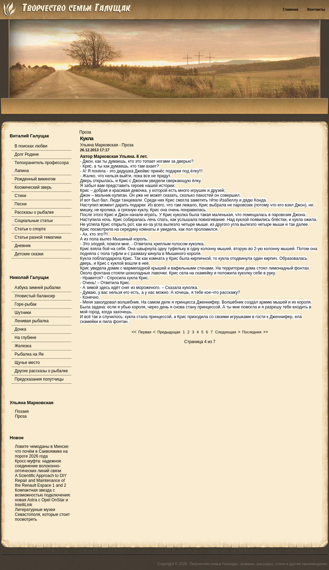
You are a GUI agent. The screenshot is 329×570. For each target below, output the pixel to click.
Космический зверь (33, 187)
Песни (21, 204)
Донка (20, 329)
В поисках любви (31, 146)
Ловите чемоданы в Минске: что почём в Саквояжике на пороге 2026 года (42, 451)
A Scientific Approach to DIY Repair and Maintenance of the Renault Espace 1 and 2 (40, 480)
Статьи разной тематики (38, 237)
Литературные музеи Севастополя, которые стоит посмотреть (42, 514)
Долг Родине (27, 154)
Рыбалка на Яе (29, 354)
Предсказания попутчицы (39, 379)
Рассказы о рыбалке (34, 212)
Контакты (316, 9)
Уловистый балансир (35, 295)
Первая (144, 332)
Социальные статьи (34, 220)
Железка (23, 345)
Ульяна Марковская (99, 145)
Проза (127, 145)
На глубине (25, 337)
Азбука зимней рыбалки (38, 287)
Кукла (86, 138)
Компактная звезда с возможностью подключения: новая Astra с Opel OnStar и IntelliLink (43, 497)
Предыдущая (168, 332)
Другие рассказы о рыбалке (41, 370)
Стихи (20, 195)
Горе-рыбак (26, 304)
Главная (290, 9)
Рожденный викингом (35, 179)
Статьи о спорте (30, 229)
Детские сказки (29, 254)
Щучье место (27, 362)
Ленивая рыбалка (31, 320)
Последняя (251, 332)
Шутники (23, 312)
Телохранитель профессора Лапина (42, 166)
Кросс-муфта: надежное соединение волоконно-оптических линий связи (38, 466)
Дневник (22, 245)
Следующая (225, 332)
